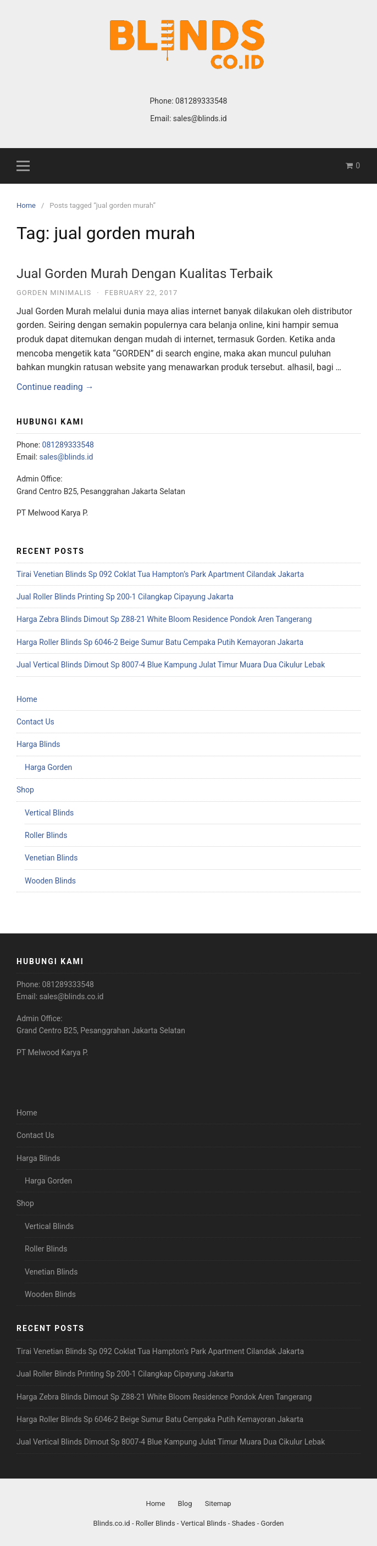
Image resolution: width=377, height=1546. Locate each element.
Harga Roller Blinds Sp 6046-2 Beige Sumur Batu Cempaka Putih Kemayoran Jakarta (159, 642)
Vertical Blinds (49, 812)
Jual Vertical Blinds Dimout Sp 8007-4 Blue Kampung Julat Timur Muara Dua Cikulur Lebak (170, 664)
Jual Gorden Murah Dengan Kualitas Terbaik (144, 273)
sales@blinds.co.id (72, 996)
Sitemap (218, 1503)
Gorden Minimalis (53, 292)
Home (26, 699)
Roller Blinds (46, 835)
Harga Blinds (38, 744)
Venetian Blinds (51, 857)
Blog (185, 1503)
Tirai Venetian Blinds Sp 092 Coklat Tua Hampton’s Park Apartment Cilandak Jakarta (160, 574)
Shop (25, 789)
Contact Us (35, 721)
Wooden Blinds (50, 880)
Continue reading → (55, 387)
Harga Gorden (48, 767)
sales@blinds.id (200, 118)
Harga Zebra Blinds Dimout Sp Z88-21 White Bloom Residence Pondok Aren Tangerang (164, 619)
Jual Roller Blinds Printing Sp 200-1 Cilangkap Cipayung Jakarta (125, 596)
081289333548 (201, 101)
